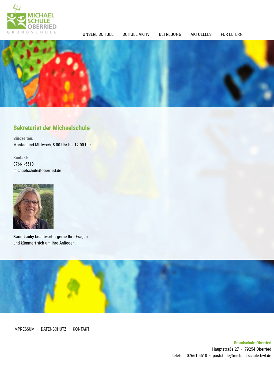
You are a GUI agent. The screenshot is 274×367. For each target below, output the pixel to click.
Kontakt (81, 329)
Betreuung (170, 34)
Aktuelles (201, 34)
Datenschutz (53, 329)
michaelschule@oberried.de (37, 170)
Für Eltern (232, 34)
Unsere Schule (98, 34)
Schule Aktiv (136, 34)
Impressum (24, 329)
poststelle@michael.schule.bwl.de (242, 355)
